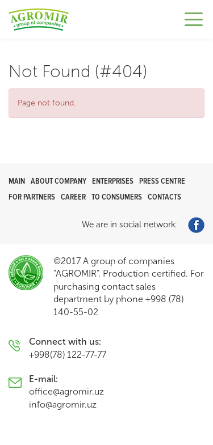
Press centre (162, 181)
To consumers (116, 197)
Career (73, 197)
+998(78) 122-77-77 (67, 354)
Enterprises (112, 181)
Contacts (164, 197)
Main (17, 181)
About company (58, 181)
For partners (32, 197)
